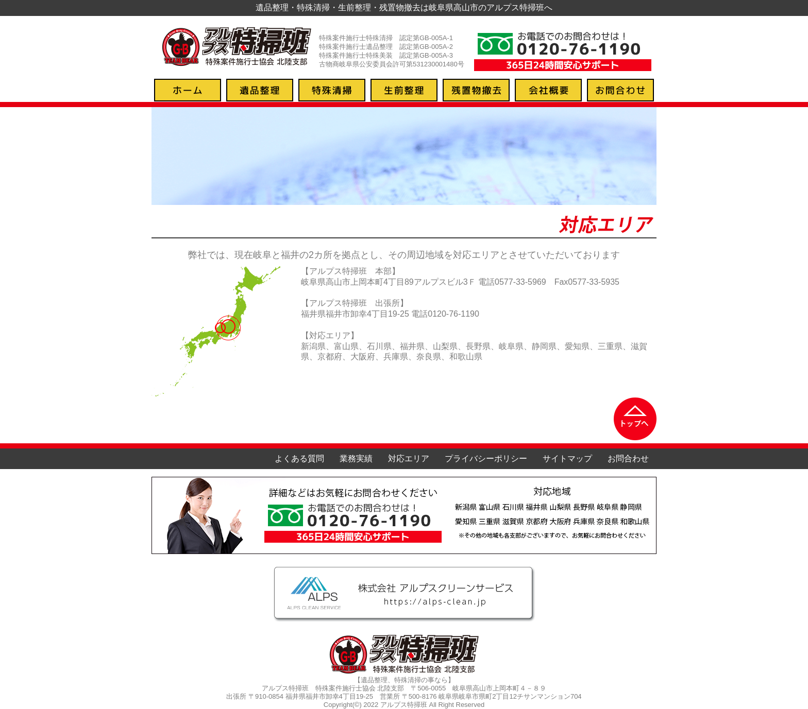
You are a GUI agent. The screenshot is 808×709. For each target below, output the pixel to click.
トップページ (187, 90)
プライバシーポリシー (486, 458)
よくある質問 (299, 458)
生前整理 (404, 90)
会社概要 (548, 90)
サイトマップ (567, 458)
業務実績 (356, 458)
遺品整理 (259, 90)
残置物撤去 (476, 90)
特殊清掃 (331, 90)
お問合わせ (620, 90)
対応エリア (408, 458)
